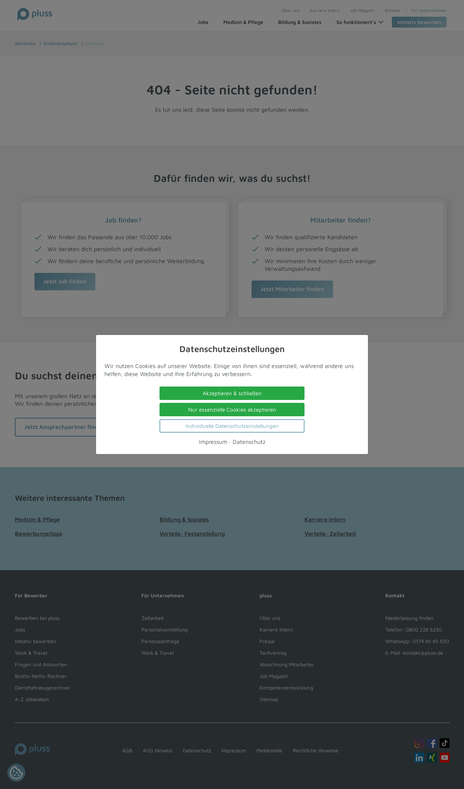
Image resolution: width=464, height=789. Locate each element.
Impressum (213, 441)
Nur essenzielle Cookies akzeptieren (232, 409)
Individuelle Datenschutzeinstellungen (232, 426)
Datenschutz (249, 441)
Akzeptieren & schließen (232, 393)
